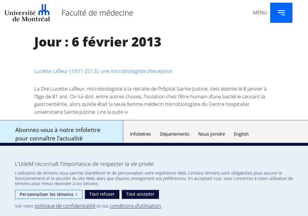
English (241, 134)
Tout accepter (140, 194)
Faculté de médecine (97, 13)
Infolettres (140, 134)
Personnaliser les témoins (49, 194)
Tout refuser (102, 194)
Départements (174, 134)
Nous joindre (211, 134)
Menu (260, 12)
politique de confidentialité (65, 205)
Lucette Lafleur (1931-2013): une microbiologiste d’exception (103, 71)
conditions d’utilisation (135, 205)
